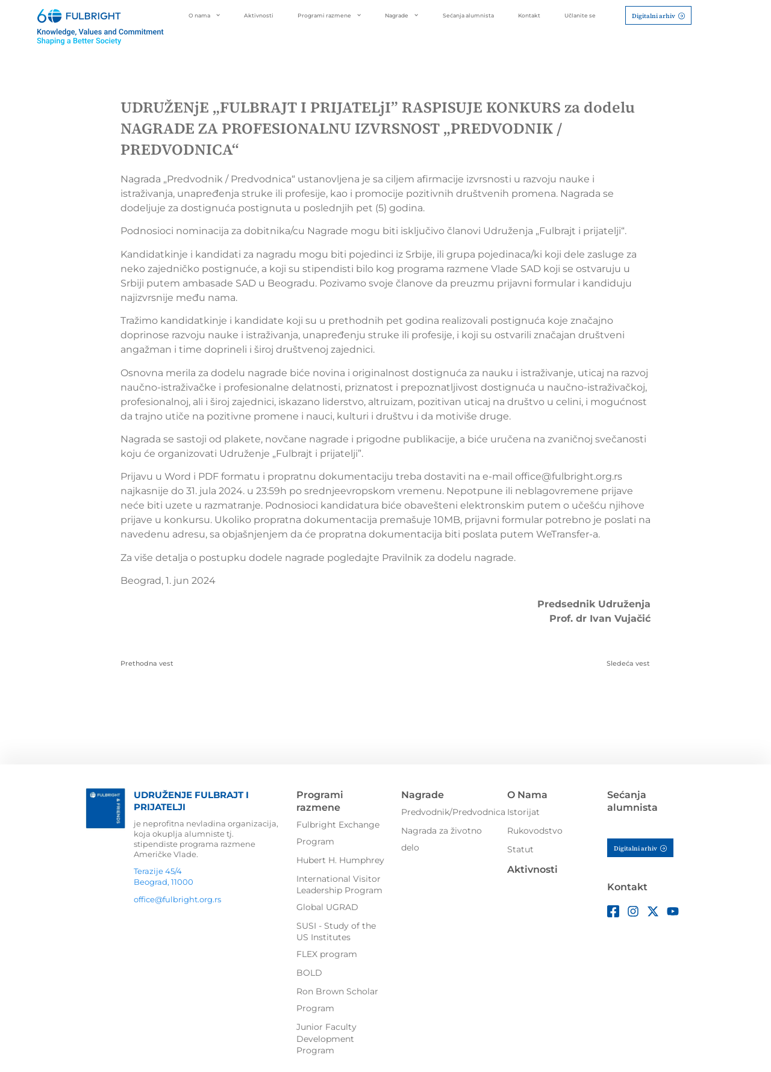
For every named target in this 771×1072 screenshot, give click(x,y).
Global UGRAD (327, 907)
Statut (520, 849)
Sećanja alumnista (468, 15)
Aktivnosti (258, 15)
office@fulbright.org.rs (177, 899)
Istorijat (523, 812)
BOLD (309, 972)
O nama (204, 15)
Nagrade (401, 15)
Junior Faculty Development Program (326, 1038)
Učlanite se (580, 15)
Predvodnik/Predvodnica (453, 812)
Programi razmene (329, 15)
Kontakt (529, 15)
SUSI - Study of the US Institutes (336, 931)
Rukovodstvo (535, 830)
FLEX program (326, 954)
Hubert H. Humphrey (340, 860)
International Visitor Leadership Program (339, 884)
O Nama (527, 795)
